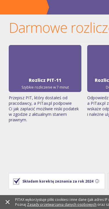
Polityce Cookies (76, 205)
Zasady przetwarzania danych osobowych (48, 201)
